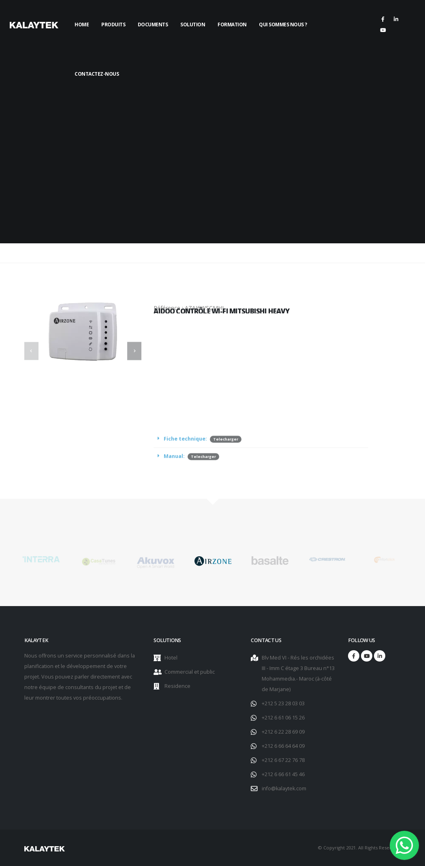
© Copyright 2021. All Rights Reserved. (359, 848)
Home (82, 24)
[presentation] (31, 351)
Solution (192, 24)
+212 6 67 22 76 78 (283, 760)
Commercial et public (189, 671)
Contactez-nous (97, 73)
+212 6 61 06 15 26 (283, 717)
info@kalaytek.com (284, 788)
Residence (177, 686)
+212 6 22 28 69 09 (283, 731)
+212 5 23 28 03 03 (283, 703)
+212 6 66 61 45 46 (283, 774)
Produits (113, 24)
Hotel (170, 657)
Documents (153, 24)
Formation (232, 24)
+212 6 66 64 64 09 (283, 746)
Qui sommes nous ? (283, 24)
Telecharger (225, 451)
